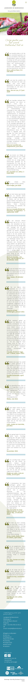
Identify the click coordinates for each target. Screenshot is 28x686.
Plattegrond (7, 637)
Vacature (6, 646)
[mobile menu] (26, 2)
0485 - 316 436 (7, 625)
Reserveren (7, 644)
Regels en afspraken (9, 633)
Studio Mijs (12, 679)
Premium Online (22, 680)
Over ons (6, 635)
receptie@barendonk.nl (14, 628)
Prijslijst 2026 (7, 642)
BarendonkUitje (8, 639)
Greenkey (6, 641)
